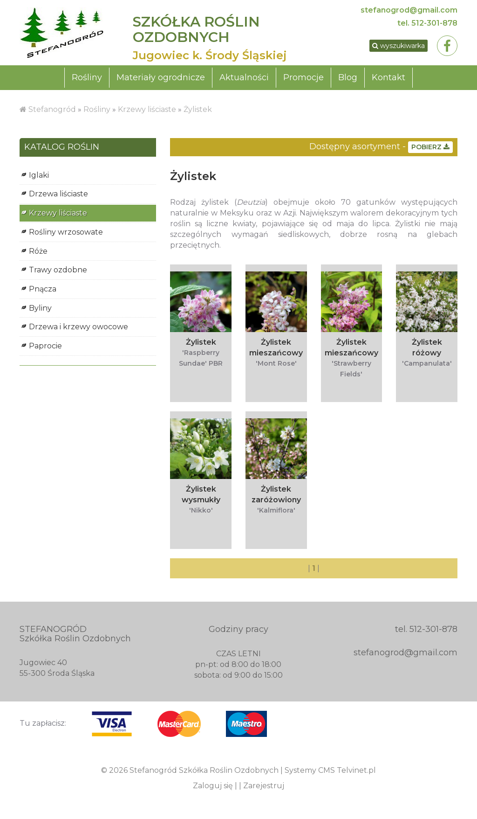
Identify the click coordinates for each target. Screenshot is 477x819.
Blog (347, 77)
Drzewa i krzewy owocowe (78, 326)
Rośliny (87, 77)
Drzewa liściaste (58, 193)
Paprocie (45, 345)
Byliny (40, 308)
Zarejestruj (263, 785)
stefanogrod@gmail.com (409, 10)
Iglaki (39, 175)
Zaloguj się (213, 785)
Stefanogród (52, 109)
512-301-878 (434, 23)
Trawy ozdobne (58, 269)
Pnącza (42, 289)
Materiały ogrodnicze (160, 77)
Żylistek (198, 109)
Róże (38, 251)
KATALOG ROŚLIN (61, 147)
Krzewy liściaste (147, 109)
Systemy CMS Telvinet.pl (330, 770)
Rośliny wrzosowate (66, 232)
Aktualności (244, 77)
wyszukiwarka (398, 46)
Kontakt (388, 77)
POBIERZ (430, 147)
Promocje (303, 77)
